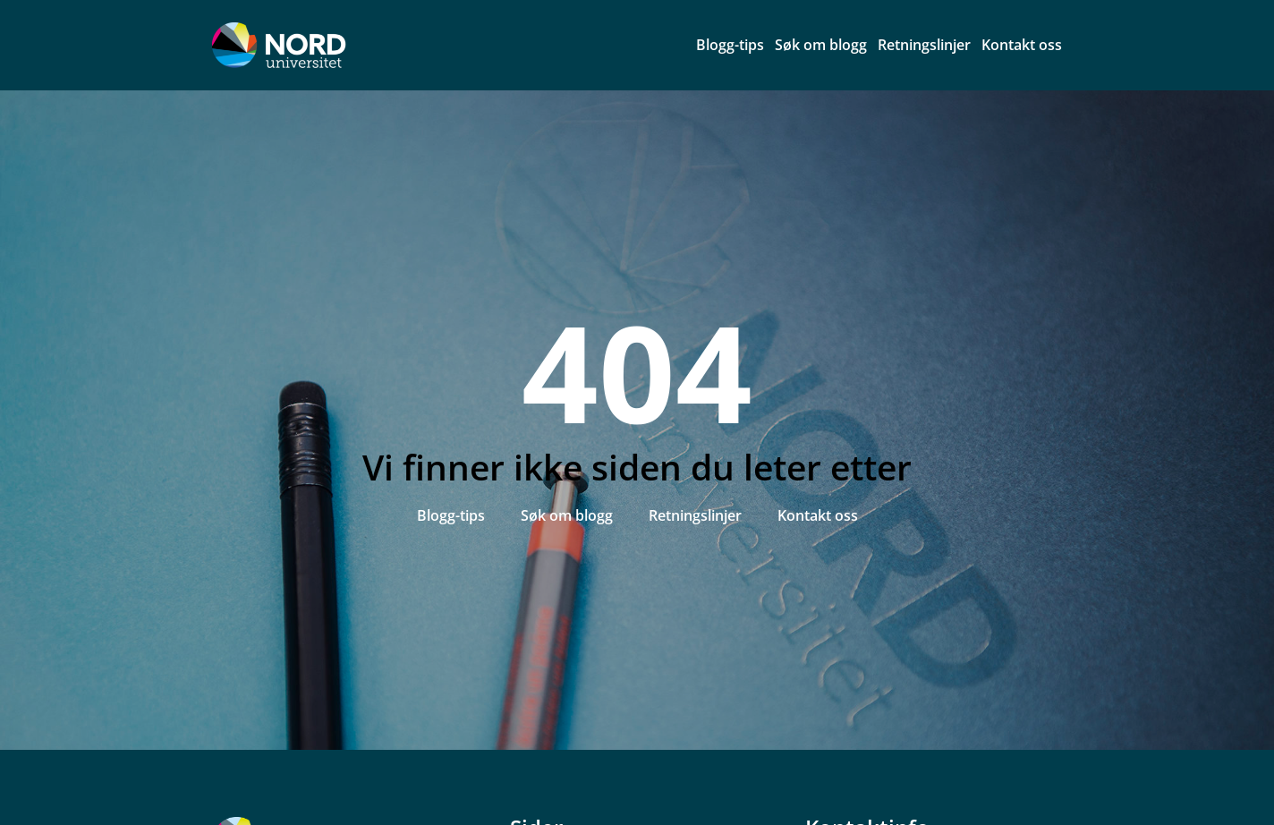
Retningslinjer (924, 45)
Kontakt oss (1021, 45)
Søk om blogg (821, 45)
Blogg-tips (730, 45)
